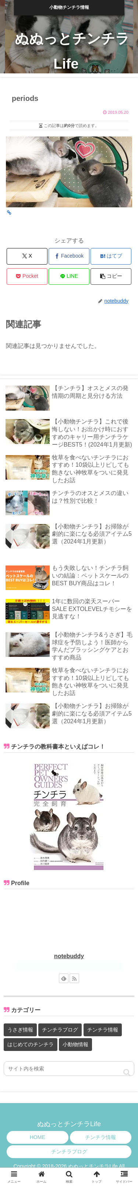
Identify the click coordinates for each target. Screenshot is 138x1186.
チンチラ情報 (100, 1137)
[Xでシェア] (27, 256)
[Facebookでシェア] (69, 256)
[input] (69, 1068)
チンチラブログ (69, 1151)
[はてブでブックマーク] (111, 256)
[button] (111, 276)
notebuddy (69, 956)
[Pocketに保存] (27, 276)
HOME (37, 1137)
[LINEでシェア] (69, 276)
